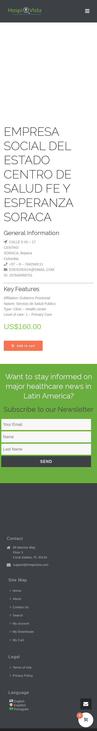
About (15, 599)
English (19, 701)
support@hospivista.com (30, 565)
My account (19, 623)
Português (21, 709)
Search (16, 615)
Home (15, 591)
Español (20, 705)
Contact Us (19, 607)
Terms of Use (21, 667)
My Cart (17, 640)
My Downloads (22, 631)
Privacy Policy (21, 675)
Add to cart (23, 346)
